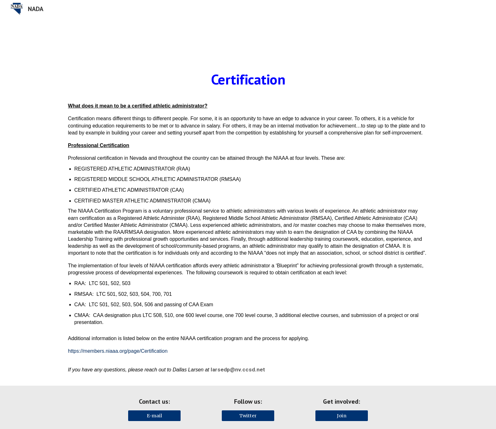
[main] (248, 79)
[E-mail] (154, 415)
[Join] (341, 415)
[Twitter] (248, 415)
